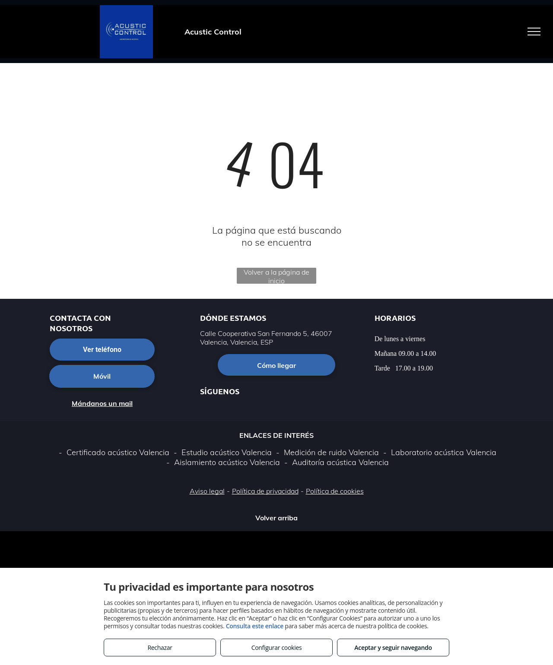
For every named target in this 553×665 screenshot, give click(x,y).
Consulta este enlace (254, 626)
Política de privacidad (265, 491)
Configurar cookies (276, 647)
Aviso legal (207, 491)
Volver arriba (276, 517)
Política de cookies (335, 491)
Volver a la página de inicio (276, 276)
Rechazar (159, 647)
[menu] (534, 31)
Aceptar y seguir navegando (393, 647)
